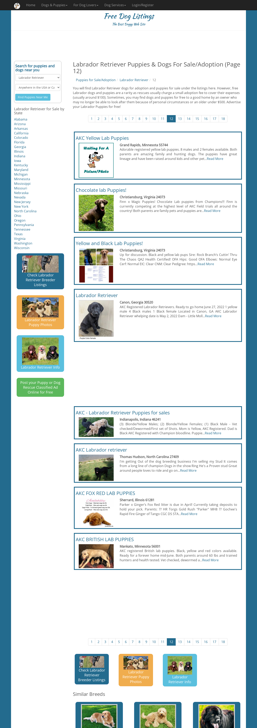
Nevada (19, 197)
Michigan (21, 174)
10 (154, 119)
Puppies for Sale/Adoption (96, 80)
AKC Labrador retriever (101, 449)
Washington (23, 243)
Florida (19, 142)
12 (171, 119)
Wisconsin (22, 248)
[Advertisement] (128, 46)
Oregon (19, 220)
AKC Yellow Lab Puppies (102, 138)
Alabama (20, 119)
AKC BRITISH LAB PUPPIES (105, 539)
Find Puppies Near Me (33, 97)
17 (214, 119)
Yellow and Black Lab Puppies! (109, 243)
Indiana (19, 156)
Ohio (17, 216)
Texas (18, 234)
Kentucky (21, 165)
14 (188, 119)
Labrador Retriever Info (40, 353)
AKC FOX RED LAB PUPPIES (105, 493)
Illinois (19, 151)
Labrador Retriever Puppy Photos (40, 312)
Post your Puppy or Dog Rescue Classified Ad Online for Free (40, 387)
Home (30, 5)
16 (206, 119)
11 (162, 119)
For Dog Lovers (85, 5)
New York (21, 206)
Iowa (17, 160)
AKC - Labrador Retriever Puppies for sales (123, 412)
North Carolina (25, 211)
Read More (215, 158)
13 (180, 119)
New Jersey (22, 202)
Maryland (21, 170)
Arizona (20, 124)
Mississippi (22, 183)
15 (197, 119)
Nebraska (21, 193)
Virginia (19, 238)
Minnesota (22, 179)
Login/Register (143, 5)
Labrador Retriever (134, 80)
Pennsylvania (24, 225)
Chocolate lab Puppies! (101, 190)
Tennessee (22, 229)
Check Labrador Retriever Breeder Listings (40, 271)
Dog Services (115, 5)
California (21, 133)
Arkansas (21, 128)
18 (223, 119)
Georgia (20, 147)
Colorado (21, 137)
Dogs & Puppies (54, 5)
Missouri (20, 188)
